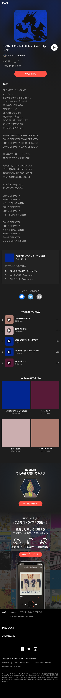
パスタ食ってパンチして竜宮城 (30, 256)
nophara (21, 55)
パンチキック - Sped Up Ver (21, 279)
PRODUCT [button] (8, 627)
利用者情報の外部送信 (43, 663)
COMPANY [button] (8, 636)
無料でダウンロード (30, 554)
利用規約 (5, 663)
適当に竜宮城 (16, 449)
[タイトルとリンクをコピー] (39, 296)
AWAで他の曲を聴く (30, 504)
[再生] (54, 47)
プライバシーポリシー (21, 663)
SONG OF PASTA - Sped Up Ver (22, 616)
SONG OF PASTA (45, 449)
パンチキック (45, 411)
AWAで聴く (30, 74)
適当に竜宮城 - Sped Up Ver (22, 275)
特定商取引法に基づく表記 (11, 667)
